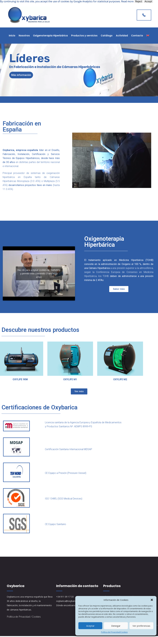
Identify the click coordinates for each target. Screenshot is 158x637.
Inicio (12, 35)
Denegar (116, 625)
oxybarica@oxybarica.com (69, 601)
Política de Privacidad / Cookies (24, 617)
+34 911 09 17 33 (65, 597)
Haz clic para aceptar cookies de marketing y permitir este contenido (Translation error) (38, 274)
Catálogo (106, 35)
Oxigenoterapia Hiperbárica (50, 35)
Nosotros (24, 35)
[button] (151, 599)
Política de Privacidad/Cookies (114, 632)
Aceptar (90, 625)
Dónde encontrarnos (66, 606)
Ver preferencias (141, 625)
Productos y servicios (84, 35)
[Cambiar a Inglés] (147, 35)
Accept (148, 1)
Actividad (122, 35)
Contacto (137, 35)
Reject (138, 1)
